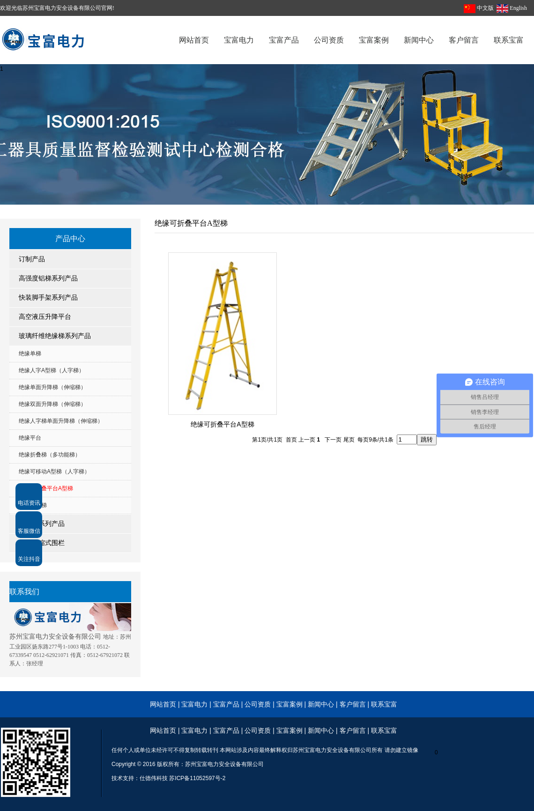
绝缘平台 (30, 438)
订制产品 (32, 259)
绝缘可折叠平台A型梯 (46, 488)
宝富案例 (289, 704)
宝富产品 (226, 704)
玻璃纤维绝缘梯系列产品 (55, 335)
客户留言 (353, 704)
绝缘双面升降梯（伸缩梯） (52, 404)
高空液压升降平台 (45, 316)
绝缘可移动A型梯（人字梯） (54, 471)
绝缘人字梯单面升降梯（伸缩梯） (61, 421)
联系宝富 (384, 704)
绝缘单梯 (30, 353)
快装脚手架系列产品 (48, 297)
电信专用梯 (33, 505)
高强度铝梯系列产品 (48, 278)
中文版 (485, 8)
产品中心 (70, 239)
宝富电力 (194, 704)
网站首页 (163, 704)
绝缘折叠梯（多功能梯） (50, 454)
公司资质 (259, 704)
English (518, 8)
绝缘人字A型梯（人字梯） (51, 370)
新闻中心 (321, 704)
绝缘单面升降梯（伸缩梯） (52, 387)
